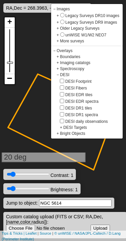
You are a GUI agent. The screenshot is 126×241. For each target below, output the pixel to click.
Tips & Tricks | (14, 233)
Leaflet (31, 233)
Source (45, 233)
